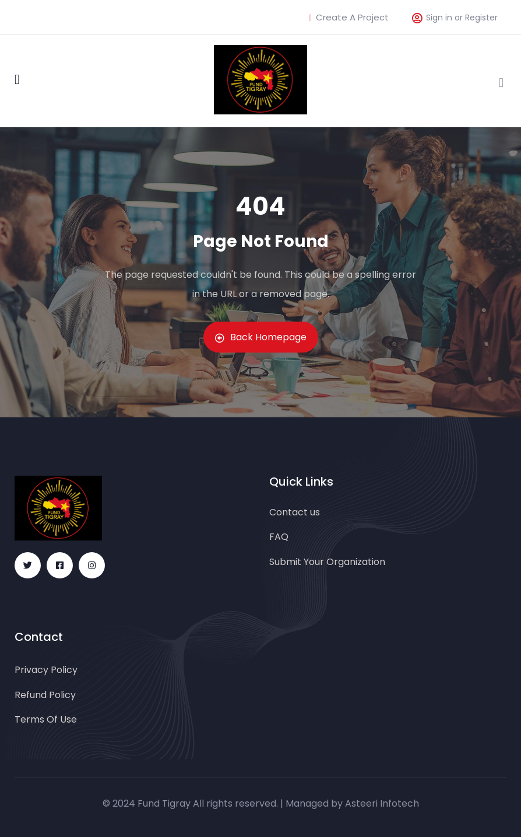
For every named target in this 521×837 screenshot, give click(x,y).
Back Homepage (261, 337)
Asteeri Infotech (382, 803)
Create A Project (349, 17)
